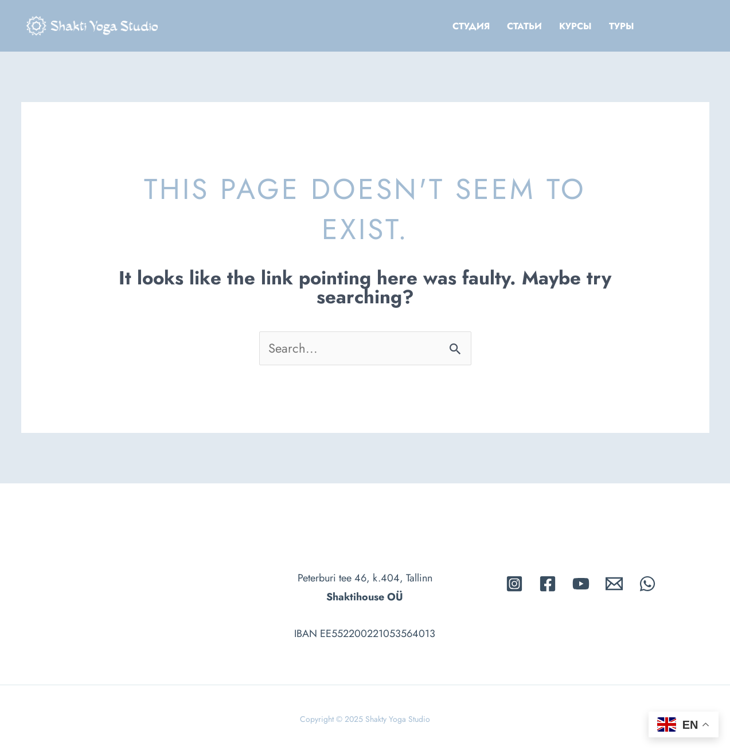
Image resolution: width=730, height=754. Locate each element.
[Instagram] (514, 583)
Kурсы (575, 26)
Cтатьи (524, 26)
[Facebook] (547, 583)
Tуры (621, 26)
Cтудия (471, 26)
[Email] (614, 583)
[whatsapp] (647, 583)
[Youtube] (580, 583)
